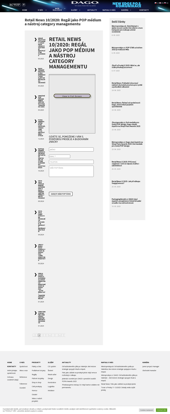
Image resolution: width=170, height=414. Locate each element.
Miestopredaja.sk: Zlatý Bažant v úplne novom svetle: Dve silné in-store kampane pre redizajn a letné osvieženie (127, 29)
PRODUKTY (36, 362)
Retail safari (52, 374)
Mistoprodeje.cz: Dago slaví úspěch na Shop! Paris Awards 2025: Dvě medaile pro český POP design (127, 144)
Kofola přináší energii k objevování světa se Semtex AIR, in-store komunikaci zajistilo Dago (41, 158)
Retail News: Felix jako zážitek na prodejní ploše (118, 384)
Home (24, 10)
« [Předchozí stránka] (33, 335)
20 (57, 335)
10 (53, 335)
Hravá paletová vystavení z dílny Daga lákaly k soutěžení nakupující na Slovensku (41, 46)
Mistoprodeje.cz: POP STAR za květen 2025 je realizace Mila (127, 48)
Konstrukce (52, 382)
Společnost (24, 366)
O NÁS (22, 362)
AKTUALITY (66, 362)
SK (166, 3)
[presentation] (66, 184)
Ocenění (22, 388)
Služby (74, 10)
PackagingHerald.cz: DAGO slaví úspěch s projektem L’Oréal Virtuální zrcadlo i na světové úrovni (126, 201)
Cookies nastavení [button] (146, 410)
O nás (40, 10)
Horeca (34, 390)
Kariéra (124, 10)
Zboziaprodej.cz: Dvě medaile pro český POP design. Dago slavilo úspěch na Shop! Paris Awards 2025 (126, 124)
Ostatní (34, 394)
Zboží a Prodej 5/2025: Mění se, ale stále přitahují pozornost (126, 66)
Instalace (51, 390)
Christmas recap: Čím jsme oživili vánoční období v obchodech (41, 317)
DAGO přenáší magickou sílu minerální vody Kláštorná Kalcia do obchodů (41, 76)
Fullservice (23, 384)
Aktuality (92, 10)
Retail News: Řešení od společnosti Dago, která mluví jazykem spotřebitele (126, 105)
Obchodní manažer (149, 370)
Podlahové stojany (38, 370)
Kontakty (144, 10)
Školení (50, 370)
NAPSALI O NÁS (107, 362)
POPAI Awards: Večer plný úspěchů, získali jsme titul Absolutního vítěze (41, 128)
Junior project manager (151, 366)
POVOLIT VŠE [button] (161, 410)
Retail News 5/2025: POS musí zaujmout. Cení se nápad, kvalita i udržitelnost (125, 164)
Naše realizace (57, 9)
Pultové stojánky (38, 378)
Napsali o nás (109, 10)
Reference (23, 377)
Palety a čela (36, 366)
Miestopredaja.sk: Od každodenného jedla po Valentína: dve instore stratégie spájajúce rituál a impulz (118, 369)
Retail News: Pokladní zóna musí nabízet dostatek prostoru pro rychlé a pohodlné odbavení (127, 85)
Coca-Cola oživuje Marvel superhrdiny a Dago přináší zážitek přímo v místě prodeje (41, 189)
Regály (34, 374)
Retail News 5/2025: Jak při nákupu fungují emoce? (126, 182)
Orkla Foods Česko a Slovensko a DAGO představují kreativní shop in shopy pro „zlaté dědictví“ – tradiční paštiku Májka (41, 286)
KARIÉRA (146, 362)
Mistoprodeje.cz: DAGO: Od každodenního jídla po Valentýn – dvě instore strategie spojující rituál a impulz (119, 378)
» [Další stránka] (62, 335)
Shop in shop (36, 382)
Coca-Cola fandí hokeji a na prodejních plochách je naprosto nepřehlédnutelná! (41, 221)
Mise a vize (24, 370)
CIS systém (52, 366)
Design (50, 378)
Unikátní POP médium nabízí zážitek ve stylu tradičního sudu (41, 101)
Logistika (51, 386)
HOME (9, 362)
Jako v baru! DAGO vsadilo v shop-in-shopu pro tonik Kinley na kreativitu (41, 252)
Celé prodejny (37, 386)
